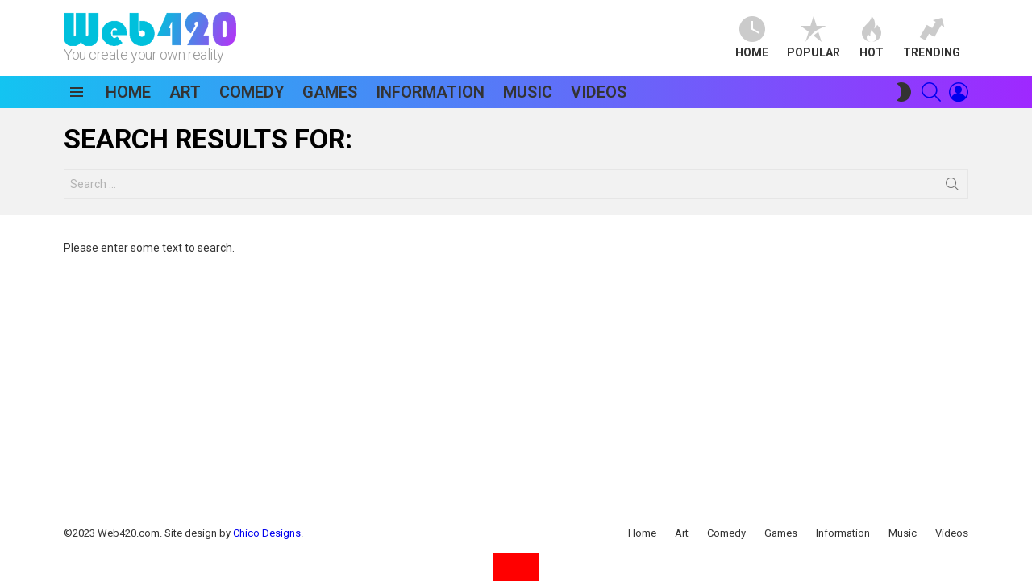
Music (527, 92)
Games (329, 92)
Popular (813, 37)
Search (952, 187)
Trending (931, 37)
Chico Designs (267, 533)
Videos (598, 92)
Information (430, 92)
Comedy (251, 92)
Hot (871, 37)
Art (185, 92)
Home (751, 37)
